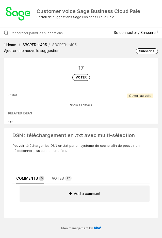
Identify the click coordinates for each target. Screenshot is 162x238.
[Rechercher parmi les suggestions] (39, 33)
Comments (30, 178)
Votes (62, 178)
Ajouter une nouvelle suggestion (31, 50)
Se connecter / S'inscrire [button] (136, 32)
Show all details (81, 105)
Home (10, 45)
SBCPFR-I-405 (35, 45)
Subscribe (147, 51)
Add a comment (85, 193)
